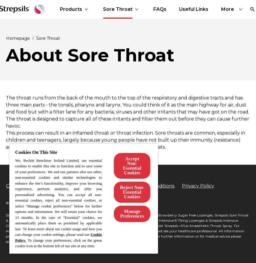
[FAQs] (159, 9)
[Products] (71, 9)
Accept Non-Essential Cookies (132, 165)
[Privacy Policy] (198, 186)
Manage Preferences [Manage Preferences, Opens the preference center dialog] (132, 214)
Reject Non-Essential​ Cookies (132, 192)
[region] (83, 198)
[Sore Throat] (118, 9)
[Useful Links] (193, 9)
